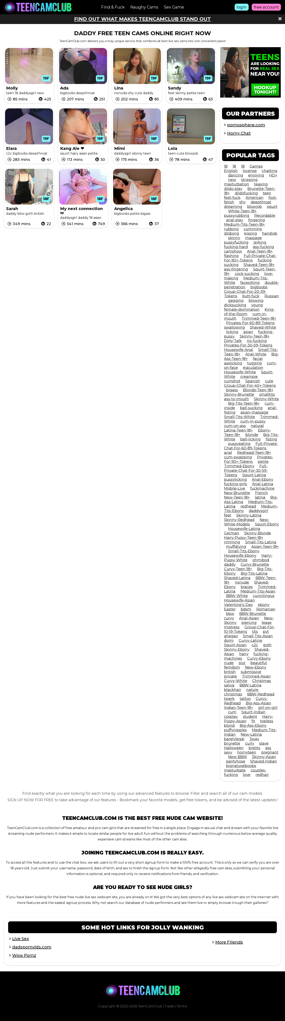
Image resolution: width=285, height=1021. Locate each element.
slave (264, 743)
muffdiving (236, 546)
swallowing (234, 327)
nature (252, 690)
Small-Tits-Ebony (243, 551)
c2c (255, 645)
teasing (261, 184)
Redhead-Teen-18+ (254, 452)
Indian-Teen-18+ (238, 707)
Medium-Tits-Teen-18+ (244, 224)
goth (267, 645)
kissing (250, 233)
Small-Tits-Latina (260, 542)
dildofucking (246, 193)
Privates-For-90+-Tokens (248, 459)
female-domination (242, 309)
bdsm (246, 609)
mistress (231, 627)
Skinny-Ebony (236, 649)
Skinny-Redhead (239, 520)
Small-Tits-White (239, 417)
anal (228, 452)
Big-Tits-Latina (254, 573)
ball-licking (250, 439)
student (250, 716)
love (246, 775)
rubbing (231, 229)
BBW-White (237, 596)
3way (254, 739)
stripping (249, 180)
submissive (251, 672)
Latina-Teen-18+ (238, 430)
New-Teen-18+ (237, 497)
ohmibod (260, 560)
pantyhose (235, 761)
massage (253, 238)
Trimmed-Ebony (239, 466)
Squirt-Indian (253, 712)
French (261, 493)
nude (229, 663)
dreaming (233, 206)
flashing (231, 256)
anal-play (234, 220)
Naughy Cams (144, 7)
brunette (232, 743)
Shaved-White (263, 327)
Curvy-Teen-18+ (238, 569)
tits (255, 631)
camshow (233, 251)
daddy (230, 564)
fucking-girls (235, 484)
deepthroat (261, 202)
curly (249, 743)
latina (260, 497)
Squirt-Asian (235, 645)
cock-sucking (247, 273)
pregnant (269, 752)
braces (247, 587)
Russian (271, 296)
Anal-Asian (249, 618)
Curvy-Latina (250, 640)
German (231, 533)
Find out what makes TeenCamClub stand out (142, 19)
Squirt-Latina (254, 475)
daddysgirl (258, 511)
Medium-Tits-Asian (258, 591)
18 (226, 166)
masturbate (235, 770)
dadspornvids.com (31, 947)
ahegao (231, 636)
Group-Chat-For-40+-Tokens (250, 385)
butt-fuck (250, 296)
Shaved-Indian (263, 761)
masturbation (236, 184)
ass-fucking (263, 247)
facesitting (250, 282)
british (230, 672)
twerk (229, 698)
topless (266, 721)
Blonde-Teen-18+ (258, 390)
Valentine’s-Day (238, 605)
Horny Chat (239, 133)
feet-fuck (232, 197)
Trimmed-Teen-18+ (259, 318)
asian (248, 332)
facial (258, 358)
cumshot (232, 381)
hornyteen (246, 752)
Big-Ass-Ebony (253, 725)
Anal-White (255, 354)
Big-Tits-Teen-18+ (244, 403)
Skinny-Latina (248, 515)
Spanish (252, 381)
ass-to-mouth (236, 399)
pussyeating (239, 443)
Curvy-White (235, 681)
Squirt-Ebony (267, 524)
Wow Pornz (24, 955)
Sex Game (174, 7)
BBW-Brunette (252, 613)
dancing (235, 175)
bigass (232, 390)
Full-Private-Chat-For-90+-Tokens (250, 258)
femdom (232, 667)
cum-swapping (238, 457)
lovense (250, 171)
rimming (232, 542)
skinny (234, 238)
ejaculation (253, 367)
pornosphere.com (246, 124)
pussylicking (235, 479)
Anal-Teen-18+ (260, 251)
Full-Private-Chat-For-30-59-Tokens (246, 470)
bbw (230, 613)
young (257, 305)
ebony (263, 605)
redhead (248, 506)
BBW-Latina (250, 685)
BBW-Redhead (260, 694)
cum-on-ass (235, 426)
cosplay (231, 716)
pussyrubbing (236, 215)
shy (242, 202)
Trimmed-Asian (256, 676)
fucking (265, 260)
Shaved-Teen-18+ (259, 265)
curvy (229, 618)
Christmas (261, 681)
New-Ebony (255, 667)
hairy (243, 654)
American (254, 197)
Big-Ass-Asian (258, 703)
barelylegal (234, 739)
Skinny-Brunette (239, 394)
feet (227, 515)
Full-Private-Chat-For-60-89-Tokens (251, 445)
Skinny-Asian (264, 757)
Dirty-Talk (233, 341)
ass (268, 748)
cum (232, 712)
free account (266, 7)
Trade (169, 1006)
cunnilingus (263, 596)
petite (263, 461)
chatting (269, 171)
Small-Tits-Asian (258, 636)
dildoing (231, 233)
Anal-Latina (262, 484)
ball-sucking (251, 408)
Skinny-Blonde (257, 533)
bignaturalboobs (241, 766)
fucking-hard (236, 247)
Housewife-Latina (244, 528)
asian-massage (254, 412)
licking (232, 332)
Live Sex (20, 938)
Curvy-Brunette (255, 564)
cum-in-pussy (252, 421)
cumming (253, 229)
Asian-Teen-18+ (265, 546)
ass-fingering (236, 269)
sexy (228, 752)
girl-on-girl (267, 707)
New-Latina (251, 734)
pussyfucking (236, 242)
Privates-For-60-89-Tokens (250, 323)
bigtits (254, 748)
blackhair (232, 690)
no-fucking (257, 341)
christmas (233, 694)
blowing (256, 300)
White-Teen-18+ (242, 211)
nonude (242, 582)
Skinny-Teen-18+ (255, 336)
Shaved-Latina (237, 578)
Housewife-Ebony (240, 555)
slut (242, 663)
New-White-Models (246, 522)
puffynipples (235, 730)
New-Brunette (237, 493)
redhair (262, 775)
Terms (182, 1006)
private (230, 676)
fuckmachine (262, 488)
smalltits (267, 394)
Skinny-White (266, 399)
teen (267, 193)
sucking (231, 265)
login (242, 7)
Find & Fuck (113, 7)
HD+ (273, 175)
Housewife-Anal (238, 350)
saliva (229, 685)
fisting (271, 439)
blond (229, 725)
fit (253, 721)
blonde (251, 435)
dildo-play (233, 188)
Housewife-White (240, 372)
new (232, 180)
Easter (230, 609)
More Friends (229, 942)
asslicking (233, 363)
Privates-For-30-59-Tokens (248, 345)
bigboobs (259, 287)
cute (269, 381)
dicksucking (235, 305)
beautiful (258, 663)
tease (267, 622)
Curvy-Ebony (259, 658)
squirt (272, 206)
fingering (256, 220)
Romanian (265, 609)
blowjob (254, 206)
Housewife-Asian (239, 600)
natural (257, 426)
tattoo (245, 698)
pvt (266, 631)
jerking (260, 242)
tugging (254, 363)
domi (229, 640)
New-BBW (237, 757)
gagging (236, 300)
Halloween (234, 748)
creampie (249, 376)
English (231, 171)
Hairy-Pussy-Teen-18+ (243, 537)
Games (256, 166)
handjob (269, 233)
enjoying (256, 175)
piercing (249, 622)
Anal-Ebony (262, 479)
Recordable (264, 215)
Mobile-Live (234, 488)
